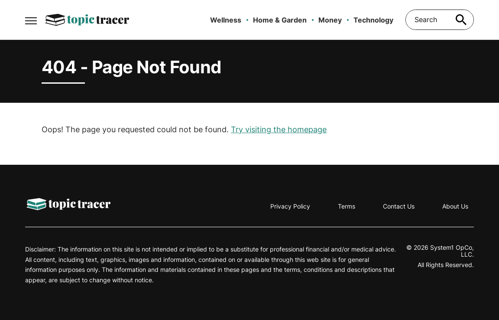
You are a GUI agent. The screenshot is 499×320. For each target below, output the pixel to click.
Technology (373, 19)
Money (330, 19)
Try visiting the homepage (279, 129)
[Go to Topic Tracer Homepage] (87, 20)
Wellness (225, 19)
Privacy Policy (290, 206)
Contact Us (399, 206)
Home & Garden (280, 19)
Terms (346, 206)
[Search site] (460, 19)
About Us (455, 206)
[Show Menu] (31, 19)
